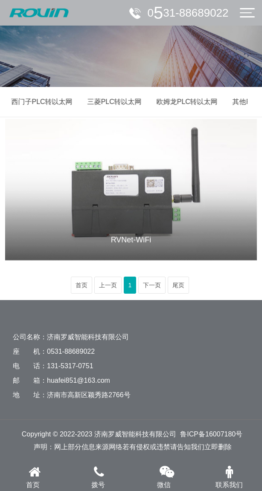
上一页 (108, 285)
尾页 (178, 285)
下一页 (152, 285)
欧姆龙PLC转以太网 (185, 101)
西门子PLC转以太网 (39, 101)
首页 (81, 285)
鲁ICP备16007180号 (211, 434)
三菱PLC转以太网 (113, 101)
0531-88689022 (71, 351)
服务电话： (188, 13)
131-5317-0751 (70, 366)
